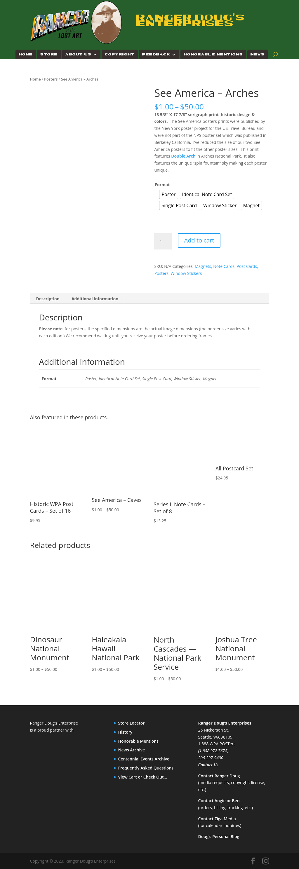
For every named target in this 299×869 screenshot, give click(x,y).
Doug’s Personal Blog (218, 836)
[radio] (168, 194)
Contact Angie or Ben (219, 800)
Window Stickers (186, 273)
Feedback (156, 54)
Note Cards (223, 266)
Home (26, 54)
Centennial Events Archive (143, 759)
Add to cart (199, 240)
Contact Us (208, 764)
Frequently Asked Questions (145, 768)
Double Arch (183, 156)
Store (49, 54)
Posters (51, 79)
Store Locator (131, 723)
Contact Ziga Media (217, 818)
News (258, 54)
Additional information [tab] (95, 298)
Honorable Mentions (213, 54)
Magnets (203, 266)
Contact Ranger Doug (219, 776)
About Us (78, 54)
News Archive (131, 750)
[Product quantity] (163, 241)
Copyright (120, 54)
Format (162, 184)
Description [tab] (48, 298)
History (125, 732)
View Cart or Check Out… (142, 777)
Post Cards (247, 266)
